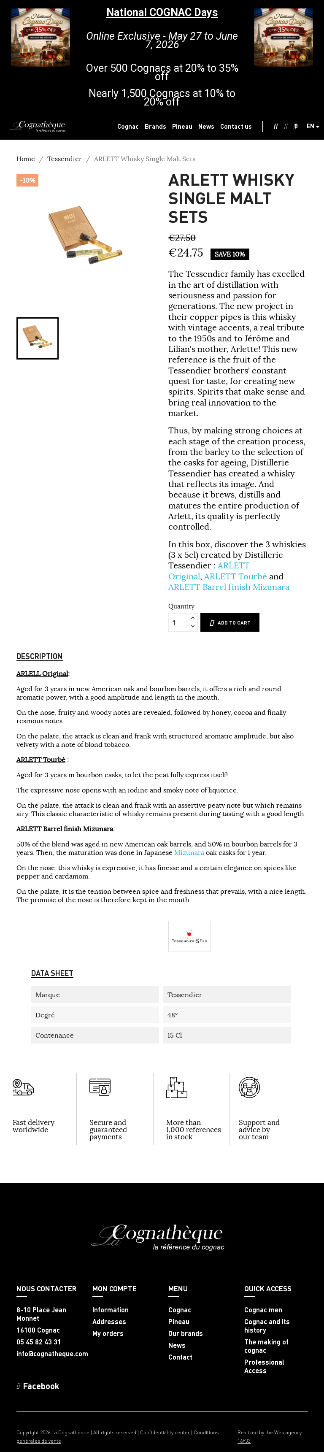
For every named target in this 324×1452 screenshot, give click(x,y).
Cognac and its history (267, 1325)
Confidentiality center (165, 1432)
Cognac (179, 1310)
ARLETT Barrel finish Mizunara (228, 586)
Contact (180, 1357)
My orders (108, 1333)
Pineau (178, 1321)
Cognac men (263, 1310)
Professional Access (264, 1366)
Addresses (109, 1321)
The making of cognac (266, 1346)
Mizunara (189, 852)
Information (110, 1310)
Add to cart (230, 623)
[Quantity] (178, 622)
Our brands (185, 1333)
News (177, 1345)
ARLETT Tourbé (235, 576)
